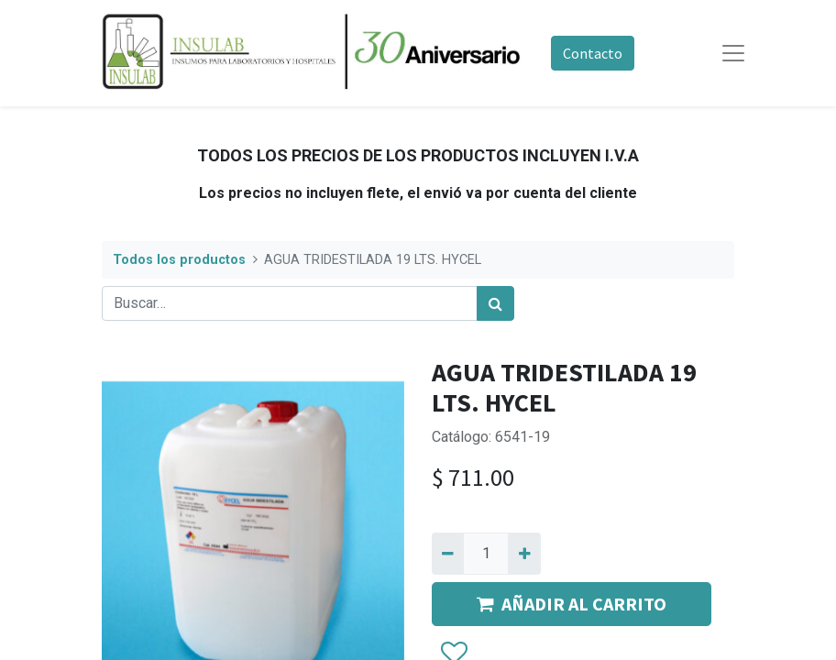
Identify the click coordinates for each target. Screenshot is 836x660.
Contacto (592, 53)
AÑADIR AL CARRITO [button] (571, 603)
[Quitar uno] (448, 554)
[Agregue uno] (524, 554)
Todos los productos (179, 260)
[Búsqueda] (495, 303)
